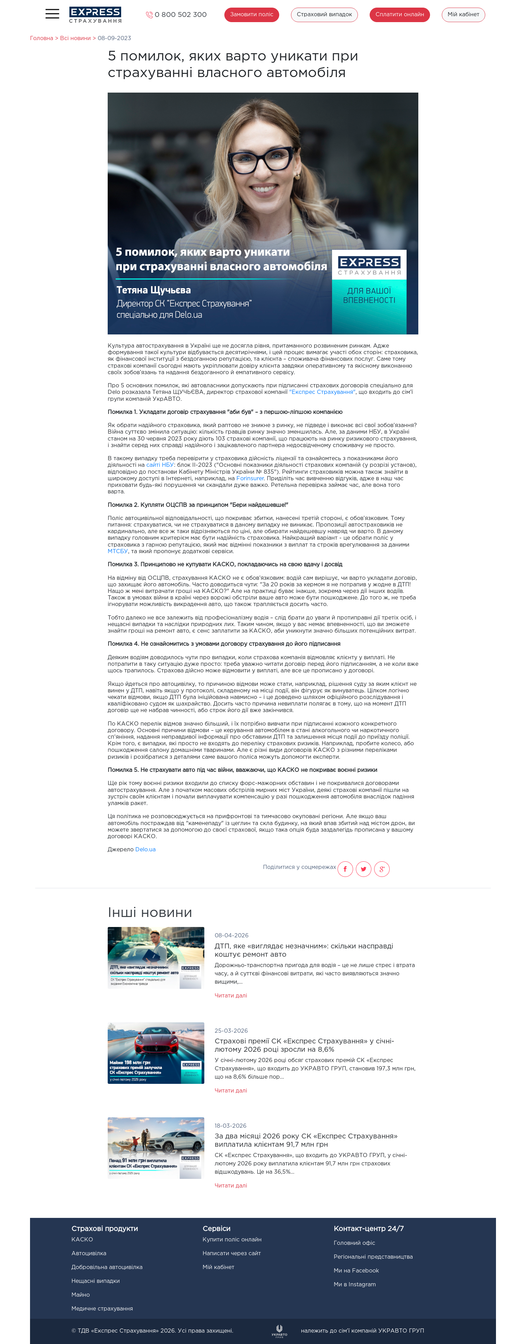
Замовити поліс (251, 14)
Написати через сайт (232, 1253)
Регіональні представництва (373, 1257)
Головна (41, 38)
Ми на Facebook (356, 1271)
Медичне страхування (102, 1309)
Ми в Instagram (355, 1284)
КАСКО (82, 1239)
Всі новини (76, 38)
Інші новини (150, 913)
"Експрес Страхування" (322, 392)
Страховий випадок (324, 14)
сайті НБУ (160, 465)
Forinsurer (250, 478)
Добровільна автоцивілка (107, 1267)
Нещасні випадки (95, 1281)
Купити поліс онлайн (232, 1239)
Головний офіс (354, 1243)
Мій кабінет (463, 14)
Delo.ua (145, 849)
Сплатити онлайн (400, 14)
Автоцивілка (88, 1253)
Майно (80, 1295)
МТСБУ (118, 551)
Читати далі (231, 995)
